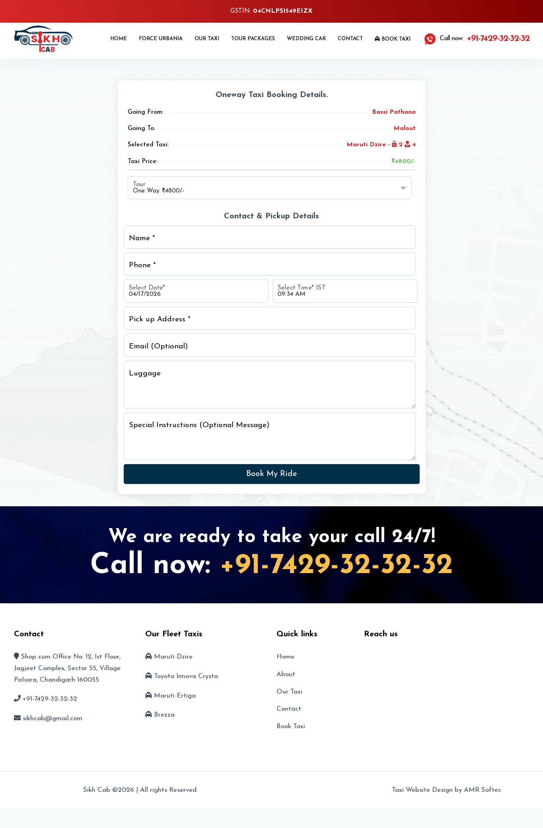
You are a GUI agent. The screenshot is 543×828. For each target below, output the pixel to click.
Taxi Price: (143, 161)
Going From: (145, 112)
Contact (350, 38)
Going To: (141, 128)
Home (118, 38)
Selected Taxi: (148, 145)
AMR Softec (482, 790)
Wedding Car (306, 38)
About (285, 674)
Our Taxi (207, 38)
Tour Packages (253, 38)
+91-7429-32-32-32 (336, 566)
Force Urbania (161, 38)
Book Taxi (393, 39)
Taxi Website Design (422, 790)
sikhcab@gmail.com (52, 718)
